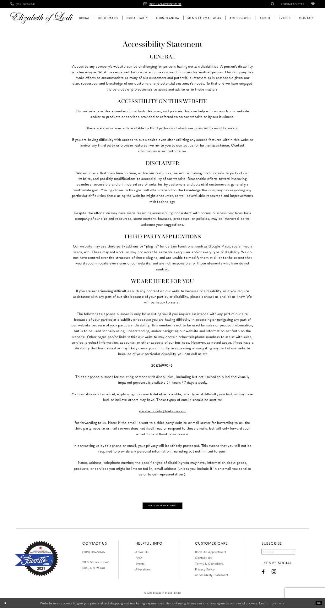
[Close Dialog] (7, 606)
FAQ (138, 560)
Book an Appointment (210, 555)
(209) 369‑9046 (93, 555)
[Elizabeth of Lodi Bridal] (41, 18)
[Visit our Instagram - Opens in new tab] (265, 577)
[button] (293, 4)
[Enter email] (278, 556)
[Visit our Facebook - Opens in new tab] (255, 577)
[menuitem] (23, 4)
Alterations (143, 571)
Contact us (203, 560)
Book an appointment (163, 506)
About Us (142, 555)
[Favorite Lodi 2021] (36, 561)
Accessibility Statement (211, 577)
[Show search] (273, 4)
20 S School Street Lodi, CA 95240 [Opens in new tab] (95, 567)
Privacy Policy (204, 571)
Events (139, 566)
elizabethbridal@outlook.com (162, 411)
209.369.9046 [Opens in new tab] (161, 365)
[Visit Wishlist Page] (313, 4)
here (281, 605)
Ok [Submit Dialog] (317, 605)
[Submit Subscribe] (300, 556)
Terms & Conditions (209, 566)
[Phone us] (23, 4)
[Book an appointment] (162, 4)
